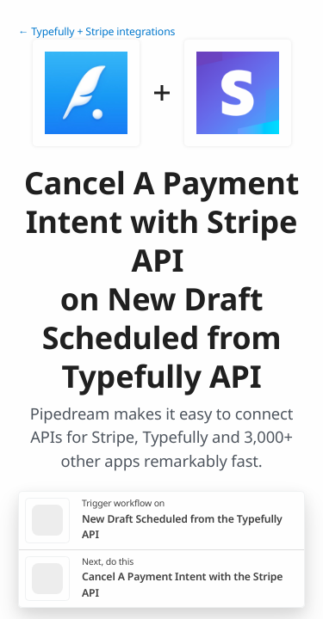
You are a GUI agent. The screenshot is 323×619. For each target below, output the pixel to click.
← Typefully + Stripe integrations (96, 31)
